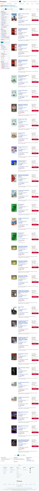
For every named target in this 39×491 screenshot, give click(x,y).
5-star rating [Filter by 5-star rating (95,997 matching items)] (5, 68)
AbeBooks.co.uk (5, 484)
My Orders (4, 472)
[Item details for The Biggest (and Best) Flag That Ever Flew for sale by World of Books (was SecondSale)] (14, 221)
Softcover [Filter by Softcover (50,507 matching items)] (3, 31)
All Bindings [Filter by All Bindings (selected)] (3, 29)
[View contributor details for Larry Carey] (19, 91)
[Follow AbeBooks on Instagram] (32, 472)
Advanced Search (2, 3)
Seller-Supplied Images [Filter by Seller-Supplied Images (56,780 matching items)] (5, 36)
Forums (17, 472)
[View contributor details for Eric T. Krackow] (20, 384)
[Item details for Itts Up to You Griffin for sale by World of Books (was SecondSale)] (14, 135)
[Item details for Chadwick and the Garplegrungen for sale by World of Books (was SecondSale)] (14, 193)
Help (37, 1)
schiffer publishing (6, 6)
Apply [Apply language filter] (2, 42)
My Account (30, 1)
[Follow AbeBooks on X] (32, 470)
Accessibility (18, 477)
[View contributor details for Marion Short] (20, 324)
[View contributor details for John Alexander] (20, 442)
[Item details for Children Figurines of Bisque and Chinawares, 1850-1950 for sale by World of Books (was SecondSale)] (14, 79)
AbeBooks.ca (26, 484)
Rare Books (15, 3)
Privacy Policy (18, 473)
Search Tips (28, 458)
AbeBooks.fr (13, 484)
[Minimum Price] (2, 50)
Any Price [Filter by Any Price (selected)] (2, 45)
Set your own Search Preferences (30, 460)
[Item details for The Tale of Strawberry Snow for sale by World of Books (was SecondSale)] (14, 149)
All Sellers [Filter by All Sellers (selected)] (3, 62)
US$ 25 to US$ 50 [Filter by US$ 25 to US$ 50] (3, 47)
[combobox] (14, 1)
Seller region (2, 57)
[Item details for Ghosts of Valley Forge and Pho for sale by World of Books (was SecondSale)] (14, 415)
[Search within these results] (25, 11)
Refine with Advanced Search (14, 6)
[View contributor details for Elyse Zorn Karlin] (20, 77)
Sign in (27, 1)
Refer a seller (11, 472)
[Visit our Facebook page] (32, 469)
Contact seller (19, 22)
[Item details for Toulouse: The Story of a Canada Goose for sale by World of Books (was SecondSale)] (14, 17)
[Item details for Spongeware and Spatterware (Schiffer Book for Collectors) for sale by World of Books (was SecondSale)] (14, 108)
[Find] (20, 1)
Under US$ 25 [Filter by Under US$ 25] (3, 46)
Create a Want (2, 460)
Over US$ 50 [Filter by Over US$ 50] (3, 48)
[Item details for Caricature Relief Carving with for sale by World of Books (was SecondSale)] (14, 356)
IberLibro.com (30, 484)
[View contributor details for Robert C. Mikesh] (20, 177)
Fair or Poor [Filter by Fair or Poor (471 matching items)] (3, 26)
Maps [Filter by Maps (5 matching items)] (2, 18)
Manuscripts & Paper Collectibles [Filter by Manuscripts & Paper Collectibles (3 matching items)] (4, 20)
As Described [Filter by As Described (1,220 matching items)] (3, 27)
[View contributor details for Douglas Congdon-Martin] (21, 161)
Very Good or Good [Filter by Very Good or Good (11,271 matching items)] (4, 25)
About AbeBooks (18, 468)
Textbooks (27, 3)
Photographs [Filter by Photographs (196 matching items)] (3, 17)
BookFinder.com (19, 486)
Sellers (32, 3)
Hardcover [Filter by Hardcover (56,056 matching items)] (3, 30)
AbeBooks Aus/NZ (22, 484)
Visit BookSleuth (16, 461)
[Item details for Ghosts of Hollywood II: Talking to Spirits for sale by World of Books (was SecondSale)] (14, 371)
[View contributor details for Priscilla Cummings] (20, 15)
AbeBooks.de (9, 484)
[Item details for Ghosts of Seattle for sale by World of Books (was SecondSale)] (14, 310)
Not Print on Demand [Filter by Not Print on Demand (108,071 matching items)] (5, 37)
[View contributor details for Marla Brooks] (20, 369)
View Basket (4, 473)
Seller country (2, 59)
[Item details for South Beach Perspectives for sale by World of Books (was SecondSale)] (14, 162)
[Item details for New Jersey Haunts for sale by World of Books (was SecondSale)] (14, 208)
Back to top (19, 465)
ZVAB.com (34, 484)
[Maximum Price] (2, 51)
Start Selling (37, 3)
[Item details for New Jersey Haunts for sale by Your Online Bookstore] (14, 236)
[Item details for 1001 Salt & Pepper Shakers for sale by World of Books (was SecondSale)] (14, 93)
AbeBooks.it (17, 484)
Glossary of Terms (29, 459)
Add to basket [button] (35, 20)
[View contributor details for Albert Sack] (19, 62)
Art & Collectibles (22, 3)
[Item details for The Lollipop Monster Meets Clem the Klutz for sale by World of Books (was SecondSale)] (14, 384)
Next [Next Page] (23, 455)
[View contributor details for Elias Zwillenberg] (20, 205)
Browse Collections (9, 3)
